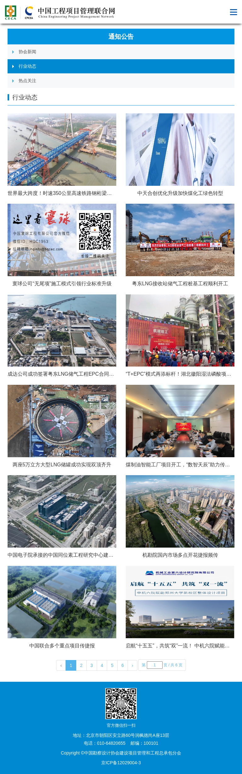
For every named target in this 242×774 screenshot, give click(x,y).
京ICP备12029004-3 (121, 762)
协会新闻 (27, 51)
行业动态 (27, 66)
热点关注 (27, 80)
